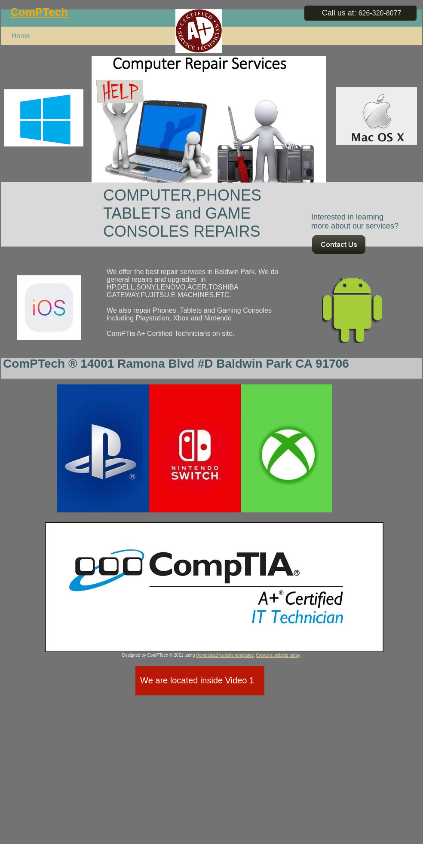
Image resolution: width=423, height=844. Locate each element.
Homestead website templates (225, 655)
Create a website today (278, 655)
